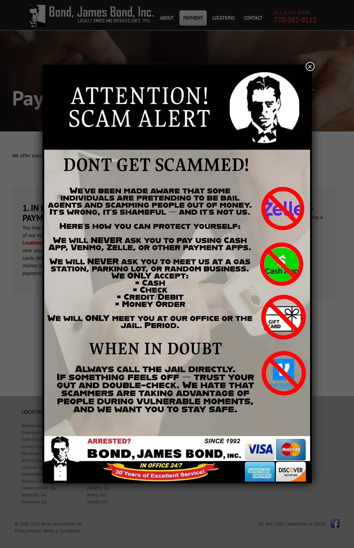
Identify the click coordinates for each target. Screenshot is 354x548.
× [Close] (309, 66)
